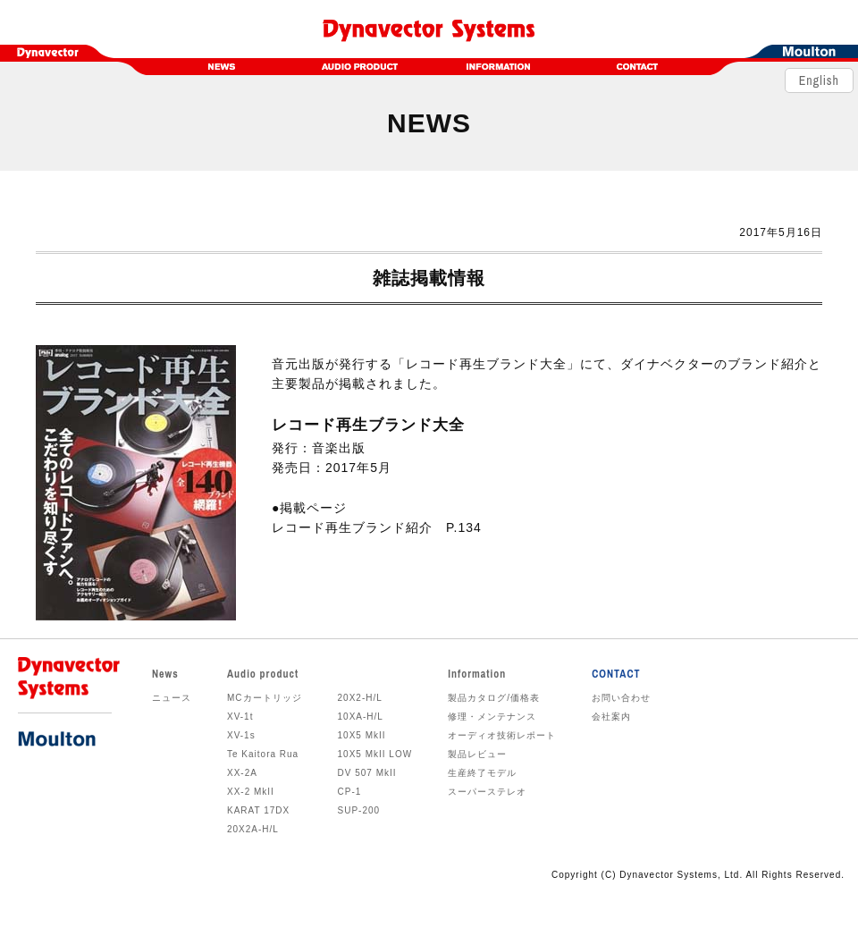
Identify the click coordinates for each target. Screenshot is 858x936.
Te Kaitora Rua (263, 754)
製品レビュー (477, 754)
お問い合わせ (621, 698)
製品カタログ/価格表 (494, 698)
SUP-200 (359, 810)
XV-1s (241, 735)
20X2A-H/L (253, 829)
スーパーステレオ (487, 792)
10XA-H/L (360, 716)
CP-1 (350, 792)
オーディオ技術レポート (502, 735)
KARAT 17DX (258, 810)
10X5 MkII (362, 735)
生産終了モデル (482, 773)
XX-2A (242, 773)
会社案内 (611, 716)
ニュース (171, 698)
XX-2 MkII (250, 792)
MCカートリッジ (264, 698)
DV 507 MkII (367, 773)
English (819, 84)
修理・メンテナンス (492, 716)
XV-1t (240, 716)
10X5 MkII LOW (375, 754)
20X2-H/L (360, 698)
